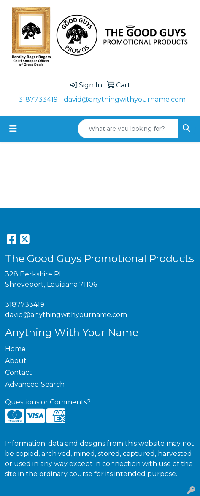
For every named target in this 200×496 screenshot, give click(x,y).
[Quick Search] (128, 128)
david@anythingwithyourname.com (125, 99)
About (16, 361)
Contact (18, 373)
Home (15, 349)
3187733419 (38, 99)
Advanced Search (35, 384)
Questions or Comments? (48, 402)
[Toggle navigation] (13, 129)
